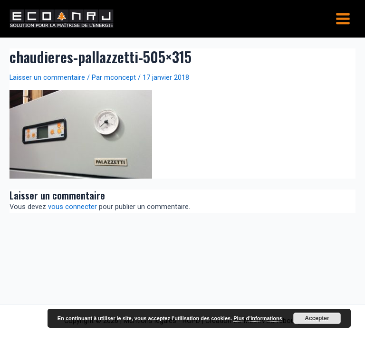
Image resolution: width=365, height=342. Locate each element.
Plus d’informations (257, 318)
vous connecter (72, 206)
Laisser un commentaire (47, 77)
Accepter (317, 318)
